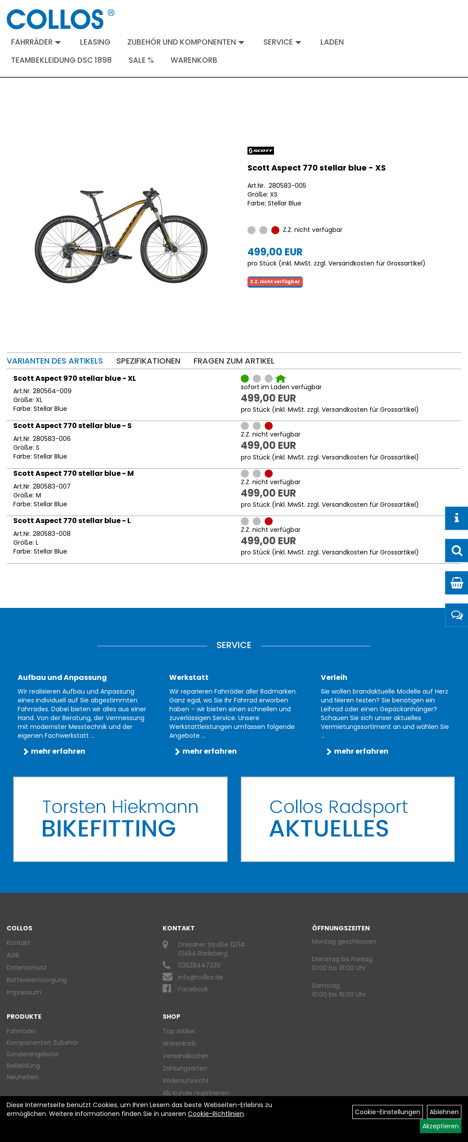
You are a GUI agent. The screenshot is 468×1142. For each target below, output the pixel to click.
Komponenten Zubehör (43, 1042)
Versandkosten (186, 1055)
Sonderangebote (33, 1054)
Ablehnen (444, 1112)
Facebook (193, 989)
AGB (13, 955)
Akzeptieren (440, 1126)
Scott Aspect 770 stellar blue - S (72, 426)
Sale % (141, 60)
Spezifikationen (148, 360)
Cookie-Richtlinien (216, 1113)
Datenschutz (26, 967)
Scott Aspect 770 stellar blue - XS (316, 167)
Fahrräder (36, 42)
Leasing (95, 42)
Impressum (24, 992)
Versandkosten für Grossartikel (375, 263)
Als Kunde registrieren (196, 1093)
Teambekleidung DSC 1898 (61, 60)
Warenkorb (194, 60)
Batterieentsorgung (37, 979)
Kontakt (18, 942)
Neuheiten (22, 1077)
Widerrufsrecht (186, 1080)
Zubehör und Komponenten (185, 42)
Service (282, 42)
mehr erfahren (58, 751)
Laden (332, 42)
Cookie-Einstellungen (387, 1112)
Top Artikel (179, 1031)
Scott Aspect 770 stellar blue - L (72, 521)
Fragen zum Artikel (234, 360)
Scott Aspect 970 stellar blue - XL (74, 378)
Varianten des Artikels (55, 360)
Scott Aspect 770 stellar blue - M (73, 473)
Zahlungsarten (185, 1068)
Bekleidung (23, 1065)
